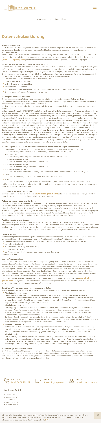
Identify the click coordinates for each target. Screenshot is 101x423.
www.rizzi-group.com (14, 59)
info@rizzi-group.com (53, 382)
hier (47, 419)
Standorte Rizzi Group (86, 382)
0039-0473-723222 (20, 382)
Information (41, 19)
